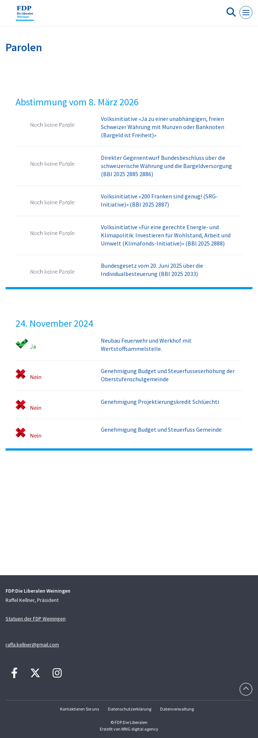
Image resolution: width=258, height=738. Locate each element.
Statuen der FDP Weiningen (36, 618)
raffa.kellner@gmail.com (32, 644)
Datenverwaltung (177, 709)
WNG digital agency (139, 729)
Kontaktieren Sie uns (79, 709)
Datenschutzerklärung (129, 709)
